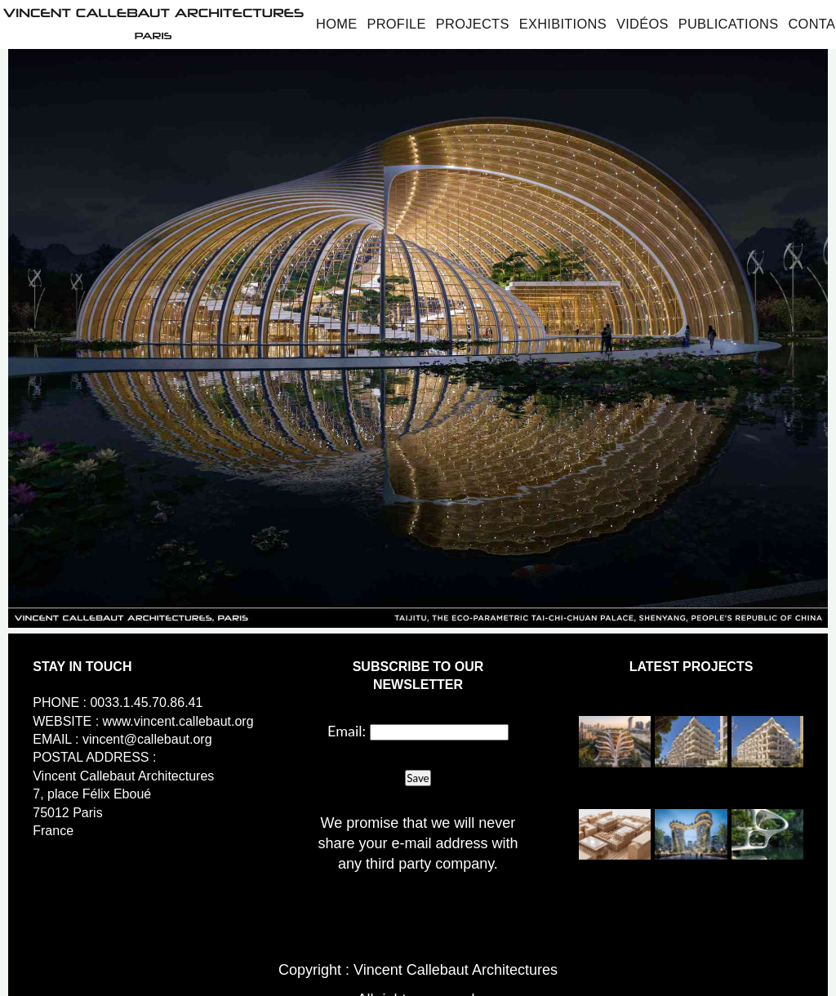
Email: (346, 731)
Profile (396, 23)
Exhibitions (563, 23)
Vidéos (642, 23)
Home (336, 23)
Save (418, 778)
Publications (728, 23)
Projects (472, 23)
